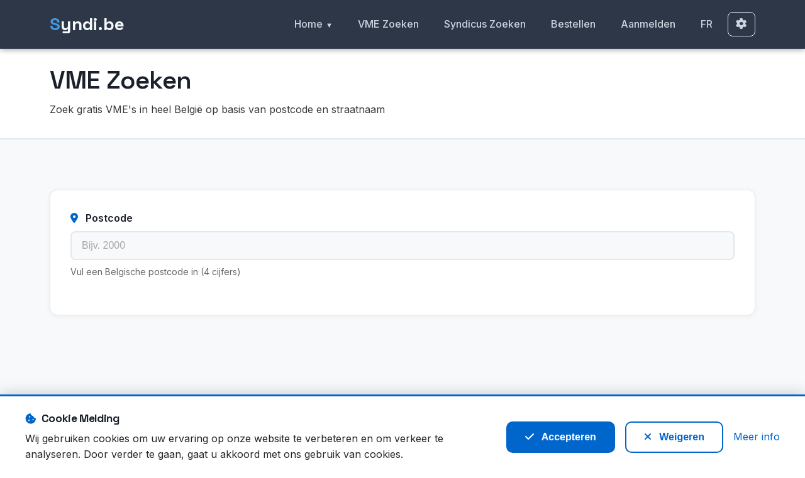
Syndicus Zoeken (485, 24)
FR (707, 24)
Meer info (756, 436)
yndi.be (87, 24)
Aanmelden (648, 24)
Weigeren (674, 437)
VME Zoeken (388, 24)
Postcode (101, 218)
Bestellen (573, 24)
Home (308, 24)
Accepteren (560, 437)
